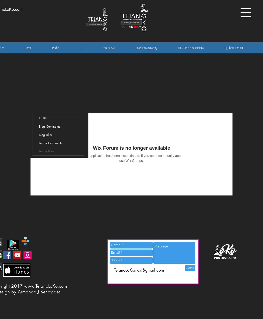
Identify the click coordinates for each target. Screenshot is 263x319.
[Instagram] (27, 255)
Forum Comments (50, 143)
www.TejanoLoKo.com (45, 286)
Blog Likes (45, 135)
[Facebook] (7, 255)
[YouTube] (17, 255)
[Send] (190, 268)
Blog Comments (49, 126)
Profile (43, 118)
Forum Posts (46, 151)
